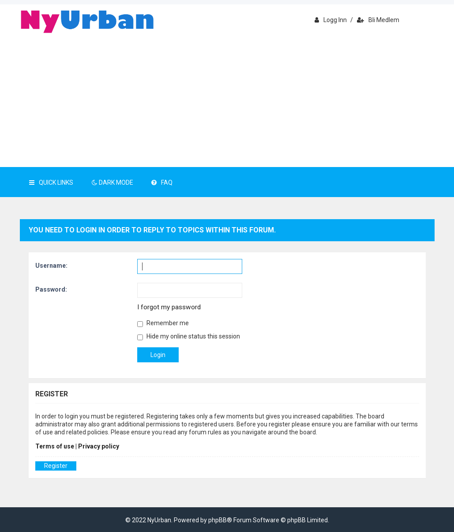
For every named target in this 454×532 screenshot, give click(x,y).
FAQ (162, 182)
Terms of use (54, 446)
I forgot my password (169, 307)
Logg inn (331, 19)
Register (56, 465)
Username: (51, 265)
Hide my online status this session (188, 336)
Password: (51, 289)
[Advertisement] (227, 101)
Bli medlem (378, 19)
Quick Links (51, 182)
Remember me (163, 323)
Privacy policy (98, 446)
